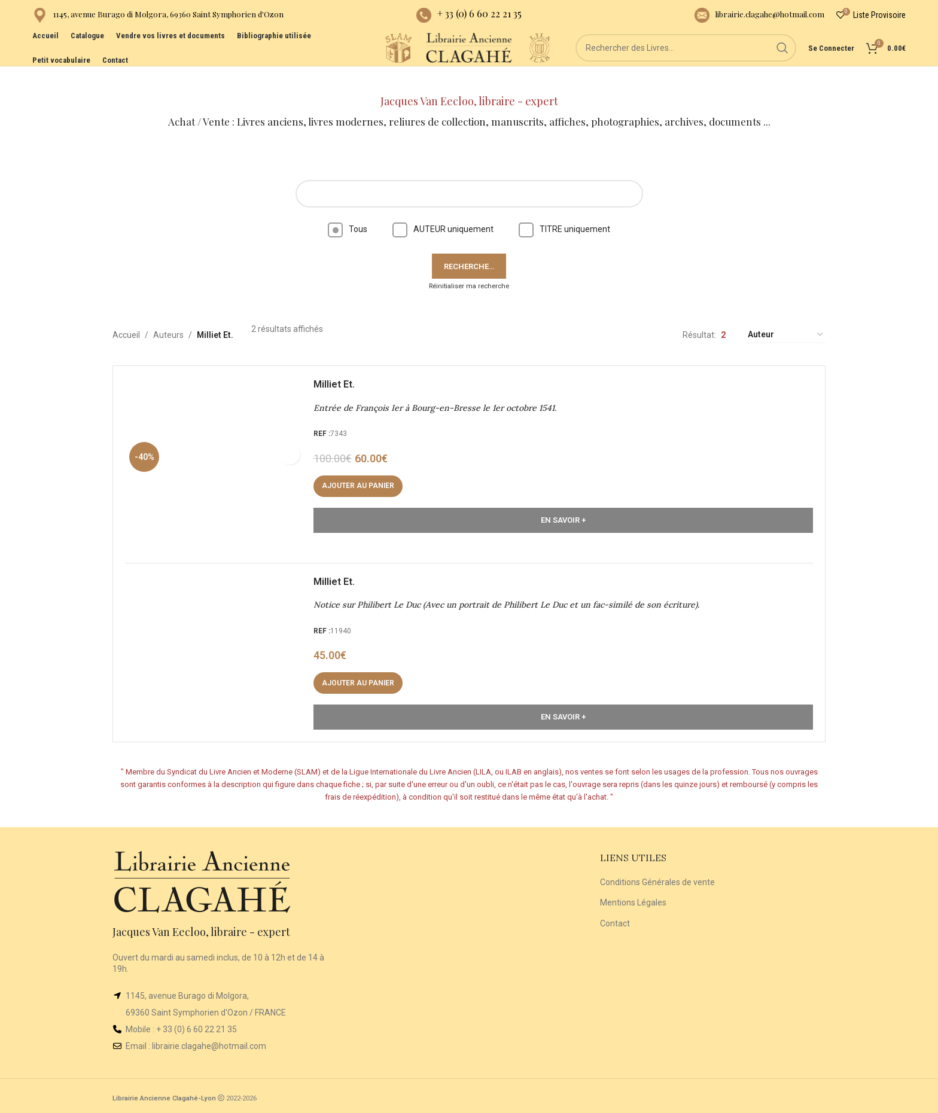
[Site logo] (367, 65)
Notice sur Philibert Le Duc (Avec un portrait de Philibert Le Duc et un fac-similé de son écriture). (512, 595)
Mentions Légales (633, 899)
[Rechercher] (703, 66)
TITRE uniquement (564, 208)
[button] (364, 471)
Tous (347, 208)
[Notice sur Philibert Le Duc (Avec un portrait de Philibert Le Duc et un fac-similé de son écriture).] (220, 643)
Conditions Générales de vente (657, 879)
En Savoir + (563, 505)
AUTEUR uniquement (443, 208)
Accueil (126, 314)
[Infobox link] (158, 18)
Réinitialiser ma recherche (469, 265)
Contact (615, 920)
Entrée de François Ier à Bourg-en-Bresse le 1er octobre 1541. (440, 393)
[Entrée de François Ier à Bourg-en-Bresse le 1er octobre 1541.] (220, 440)
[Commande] (786, 314)
